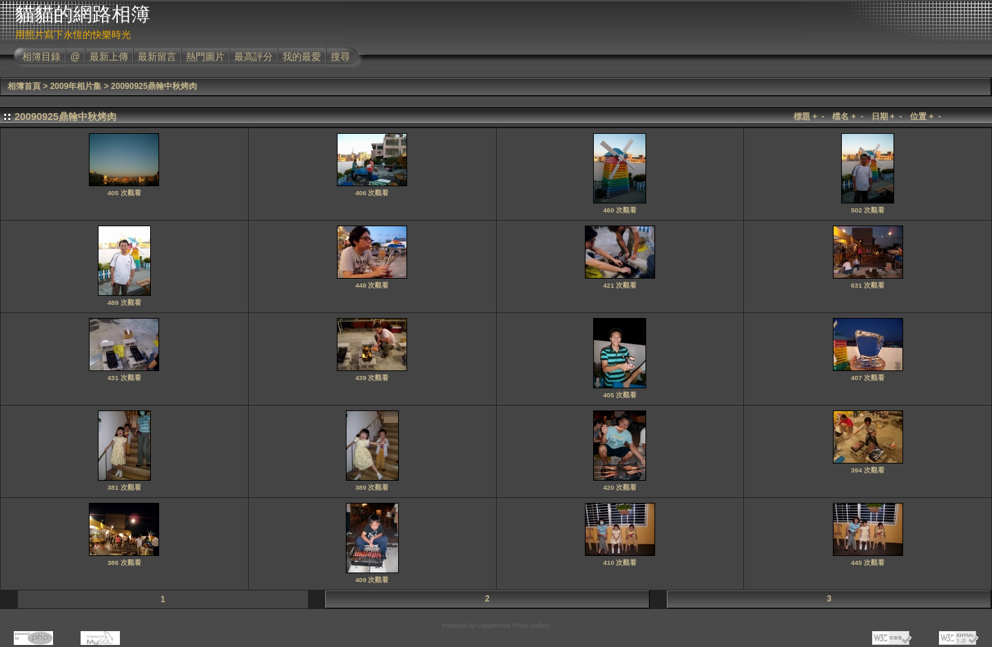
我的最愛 (301, 56)
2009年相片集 (76, 86)
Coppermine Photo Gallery (513, 625)
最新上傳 (109, 56)
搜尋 (340, 56)
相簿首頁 (24, 86)
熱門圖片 (205, 56)
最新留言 (157, 56)
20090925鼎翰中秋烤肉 (154, 86)
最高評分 (253, 56)
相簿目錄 (41, 56)
